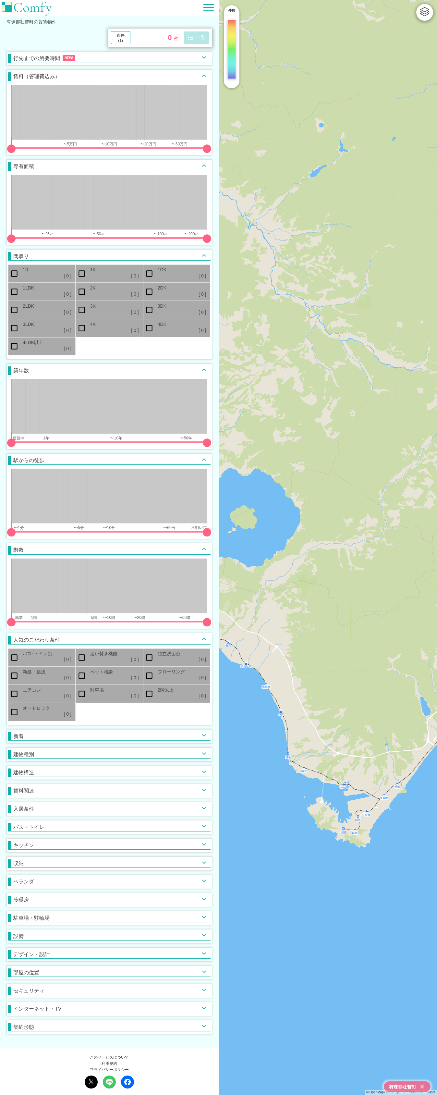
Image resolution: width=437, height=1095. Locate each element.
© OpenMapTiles (378, 1092)
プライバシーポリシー (109, 1069)
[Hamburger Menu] (208, 7)
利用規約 (109, 1063)
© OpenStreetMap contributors (413, 1092)
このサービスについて (109, 1057)
